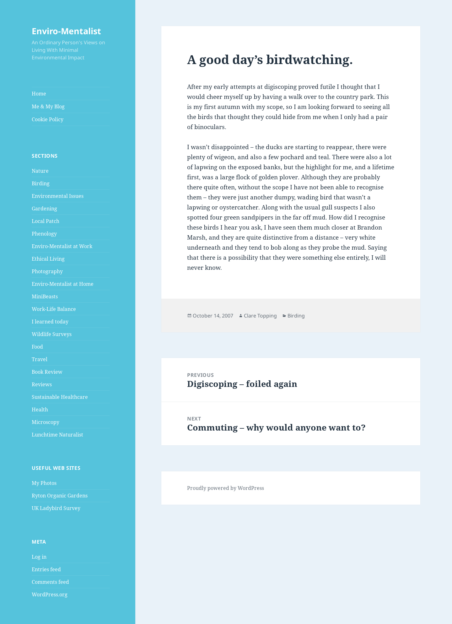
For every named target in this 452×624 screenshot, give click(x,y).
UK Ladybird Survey (56, 508)
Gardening (44, 208)
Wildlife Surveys (52, 334)
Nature (40, 170)
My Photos (44, 483)
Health (40, 409)
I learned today (50, 321)
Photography (47, 271)
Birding (41, 183)
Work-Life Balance (54, 309)
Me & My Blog (48, 106)
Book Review (47, 371)
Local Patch (45, 221)
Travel (39, 359)
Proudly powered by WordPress (225, 488)
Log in (39, 556)
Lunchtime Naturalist (57, 434)
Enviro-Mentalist (66, 31)
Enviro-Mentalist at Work (62, 246)
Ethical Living (48, 258)
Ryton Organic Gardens (60, 495)
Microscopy (45, 422)
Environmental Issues (57, 196)
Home (39, 93)
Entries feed (46, 569)
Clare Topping (260, 315)
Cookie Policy (47, 119)
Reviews (42, 384)
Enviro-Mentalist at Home (63, 283)
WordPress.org (49, 594)
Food (37, 346)
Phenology (44, 233)
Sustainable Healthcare (60, 396)
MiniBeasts (45, 296)
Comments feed (50, 581)
